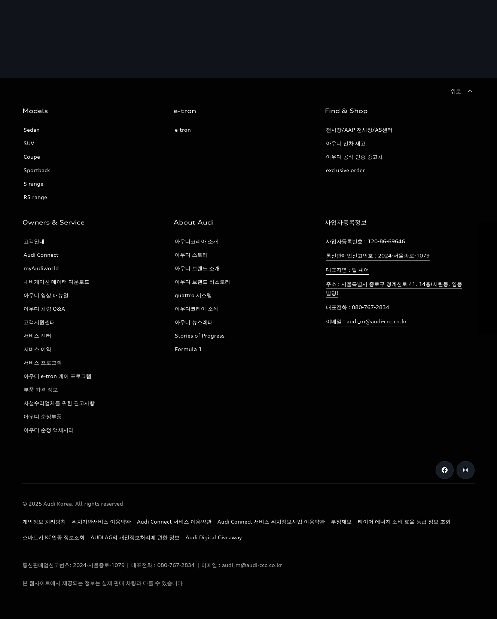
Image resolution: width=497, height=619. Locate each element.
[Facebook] (445, 470)
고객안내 (34, 241)
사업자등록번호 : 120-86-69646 (365, 241)
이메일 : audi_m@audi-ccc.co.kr (366, 321)
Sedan (32, 129)
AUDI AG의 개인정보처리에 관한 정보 (135, 537)
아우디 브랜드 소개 (197, 268)
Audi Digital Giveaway (214, 537)
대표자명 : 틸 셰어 (347, 269)
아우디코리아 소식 (196, 308)
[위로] (463, 91)
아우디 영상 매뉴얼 (46, 295)
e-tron (183, 129)
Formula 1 (188, 349)
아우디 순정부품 (43, 416)
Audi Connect (41, 254)
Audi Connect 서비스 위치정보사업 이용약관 (271, 521)
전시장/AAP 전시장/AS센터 (359, 129)
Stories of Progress (200, 335)
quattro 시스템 (193, 295)
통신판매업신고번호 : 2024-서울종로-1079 (378, 255)
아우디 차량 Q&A (44, 308)
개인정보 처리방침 (44, 521)
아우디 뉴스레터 (194, 322)
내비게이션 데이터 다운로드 (56, 281)
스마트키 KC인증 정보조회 (53, 537)
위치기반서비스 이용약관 (101, 521)
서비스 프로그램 (43, 362)
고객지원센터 (39, 322)
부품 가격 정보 (41, 389)
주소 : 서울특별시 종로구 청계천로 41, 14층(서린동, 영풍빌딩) (394, 288)
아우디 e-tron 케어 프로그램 (57, 376)
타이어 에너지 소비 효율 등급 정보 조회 (404, 521)
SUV (29, 143)
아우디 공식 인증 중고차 (354, 156)
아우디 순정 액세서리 (49, 430)
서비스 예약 (37, 349)
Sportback (37, 170)
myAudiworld (41, 268)
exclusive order (345, 170)
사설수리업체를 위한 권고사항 (59, 403)
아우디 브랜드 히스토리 (202, 281)
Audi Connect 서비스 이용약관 (174, 521)
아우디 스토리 (191, 254)
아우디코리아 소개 (196, 241)
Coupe (32, 156)
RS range (35, 197)
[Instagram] (466, 470)
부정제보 (341, 521)
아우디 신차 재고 (346, 143)
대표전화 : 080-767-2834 (357, 307)
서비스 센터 (37, 335)
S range (33, 183)
